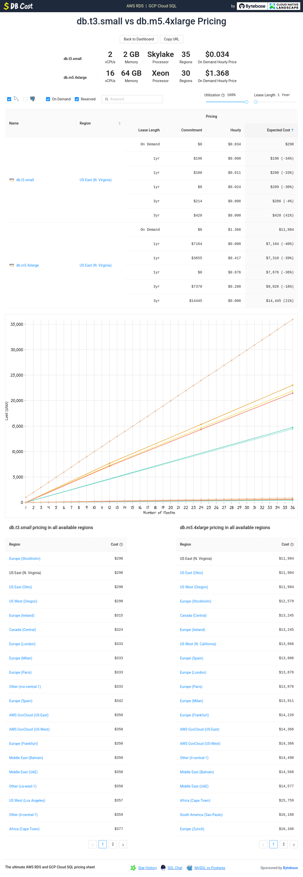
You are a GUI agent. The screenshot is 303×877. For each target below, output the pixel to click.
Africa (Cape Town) (24, 829)
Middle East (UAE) (23, 772)
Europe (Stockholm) (24, 559)
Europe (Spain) (21, 701)
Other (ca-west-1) (23, 786)
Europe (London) (22, 644)
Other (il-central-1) (23, 815)
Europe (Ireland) (21, 615)
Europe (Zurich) (192, 829)
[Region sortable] (100, 123)
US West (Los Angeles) (27, 800)
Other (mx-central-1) (25, 687)
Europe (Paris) (20, 672)
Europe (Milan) (20, 658)
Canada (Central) (22, 630)
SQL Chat (175, 868)
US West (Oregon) (23, 601)
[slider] (246, 102)
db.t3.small (25, 180)
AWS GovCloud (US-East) (29, 715)
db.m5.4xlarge (27, 265)
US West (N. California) (198, 644)
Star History (147, 868)
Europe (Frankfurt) (23, 744)
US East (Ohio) (20, 587)
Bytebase (290, 868)
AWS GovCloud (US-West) (29, 729)
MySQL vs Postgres (209, 868)
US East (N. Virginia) (96, 180)
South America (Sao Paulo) (201, 815)
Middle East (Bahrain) (26, 758)
